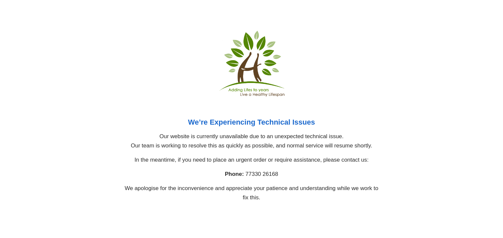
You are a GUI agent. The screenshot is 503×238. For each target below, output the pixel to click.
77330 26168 (261, 174)
